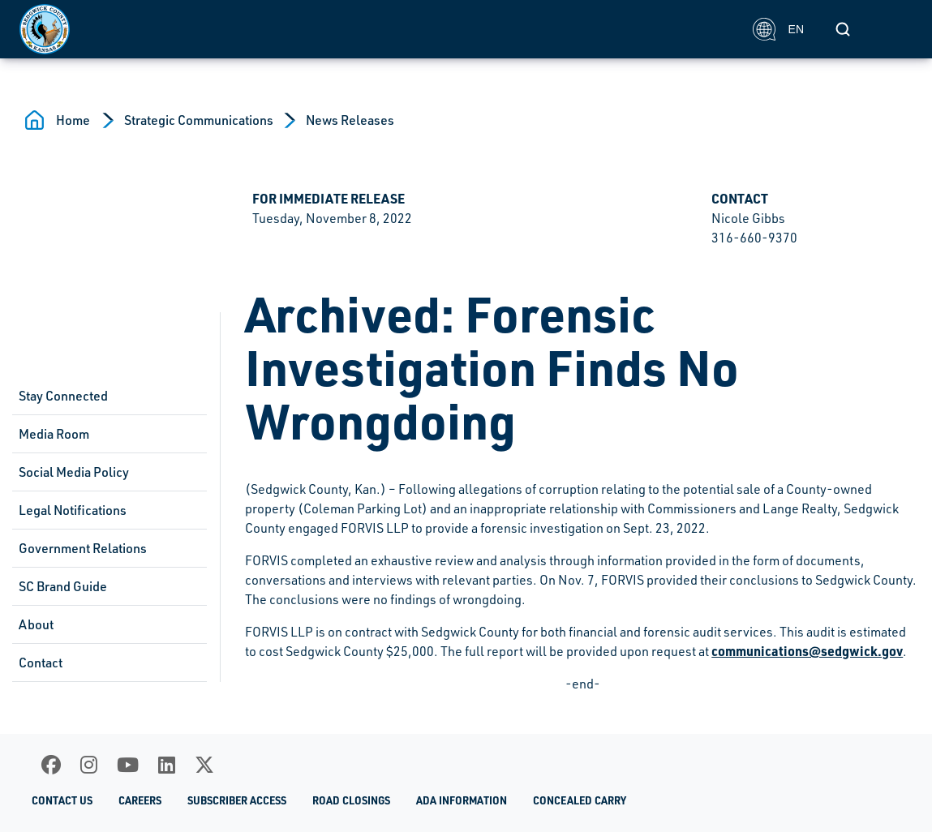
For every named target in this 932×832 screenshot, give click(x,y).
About (36, 624)
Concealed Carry (579, 800)
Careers (139, 800)
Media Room (54, 434)
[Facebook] (51, 765)
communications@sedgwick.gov (807, 650)
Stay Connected (63, 396)
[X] (204, 765)
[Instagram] (89, 765)
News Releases (350, 120)
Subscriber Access (236, 800)
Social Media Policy (74, 472)
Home (73, 120)
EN (778, 29)
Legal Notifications (73, 510)
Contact (40, 662)
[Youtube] (127, 765)
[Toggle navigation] (895, 29)
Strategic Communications (198, 120)
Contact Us (62, 800)
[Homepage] (377, 29)
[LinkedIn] (166, 765)
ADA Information (461, 800)
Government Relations (83, 548)
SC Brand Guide (63, 586)
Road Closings (351, 800)
